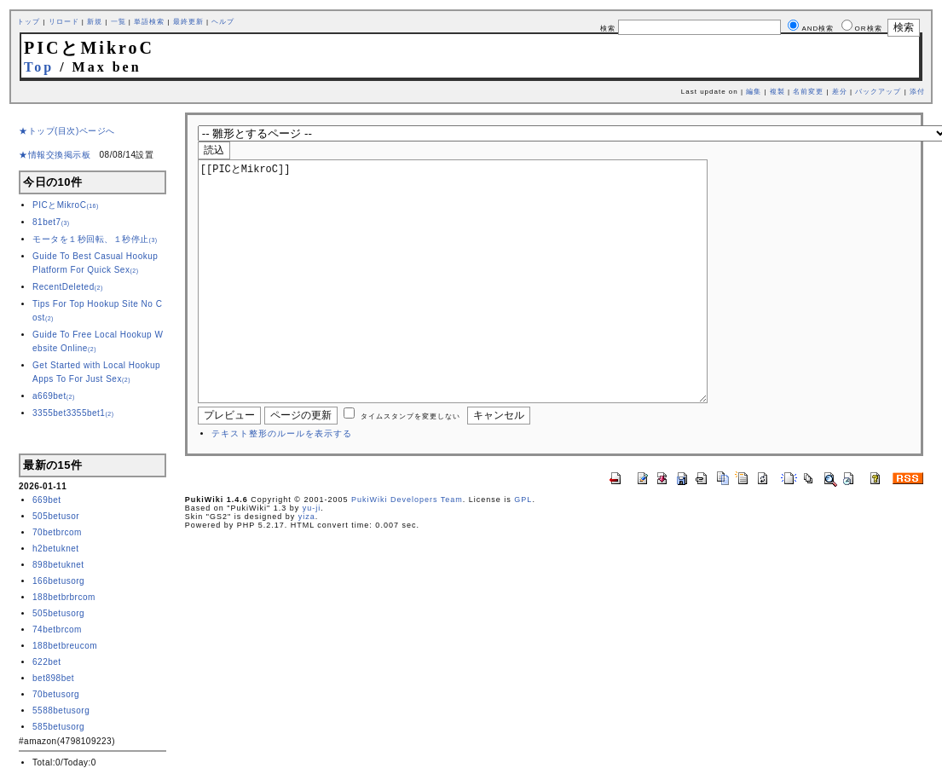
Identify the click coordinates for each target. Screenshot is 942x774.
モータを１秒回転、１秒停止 (95, 239)
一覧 (118, 22)
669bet (46, 500)
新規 (94, 22)
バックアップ (878, 91)
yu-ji (312, 559)
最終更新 (188, 22)
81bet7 (51, 222)
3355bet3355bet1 (72, 413)
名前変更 (808, 91)
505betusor (55, 516)
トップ (28, 22)
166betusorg (58, 581)
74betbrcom (57, 629)
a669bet (53, 396)
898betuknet (58, 564)
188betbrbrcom (63, 597)
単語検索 (149, 22)
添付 (917, 91)
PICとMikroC (65, 205)
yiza (306, 567)
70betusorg (55, 694)
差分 (839, 91)
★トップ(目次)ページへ (67, 131)
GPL (523, 550)
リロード (64, 22)
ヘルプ (222, 22)
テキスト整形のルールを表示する (281, 484)
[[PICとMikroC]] (479, 306)
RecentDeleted (67, 287)
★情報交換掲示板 (54, 154)
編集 (753, 91)
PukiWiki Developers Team (407, 550)
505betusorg (58, 613)
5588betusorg (61, 710)
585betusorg (58, 726)
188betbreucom (64, 645)
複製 (777, 91)
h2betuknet (55, 548)
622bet (46, 662)
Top (39, 67)
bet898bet (53, 678)
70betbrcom (57, 532)
